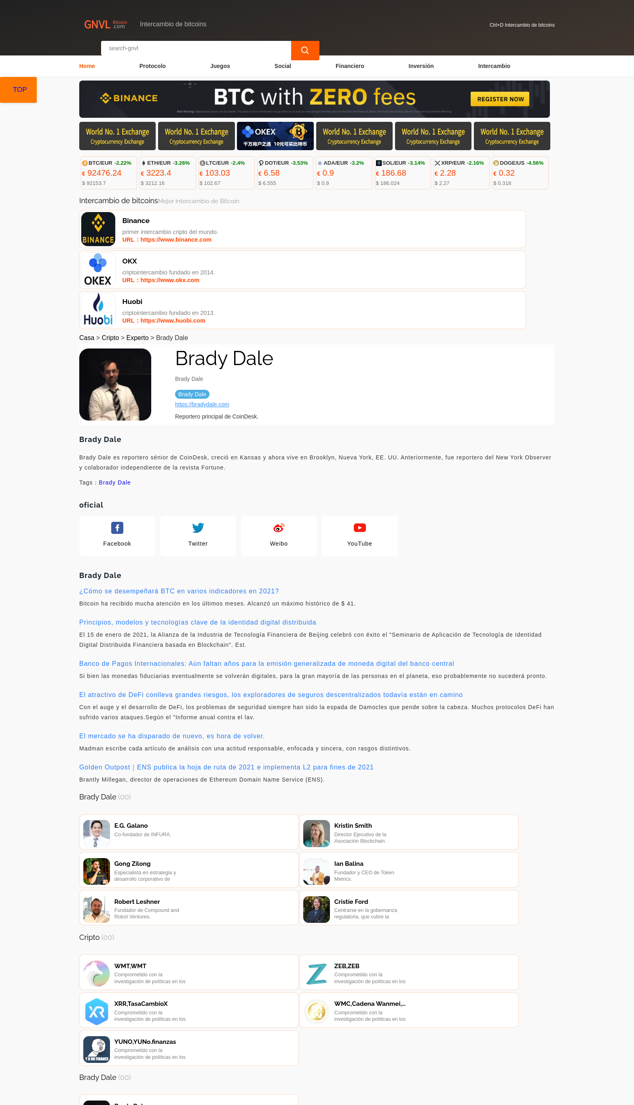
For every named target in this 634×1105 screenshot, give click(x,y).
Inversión (421, 59)
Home (87, 59)
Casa (86, 257)
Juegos (220, 59)
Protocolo (152, 59)
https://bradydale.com (202, 324)
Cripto (110, 257)
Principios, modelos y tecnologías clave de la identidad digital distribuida (197, 542)
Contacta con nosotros (192, 1057)
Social (283, 59)
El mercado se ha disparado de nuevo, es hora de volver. (172, 655)
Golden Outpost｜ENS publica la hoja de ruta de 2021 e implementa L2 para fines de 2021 (226, 687)
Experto (138, 257)
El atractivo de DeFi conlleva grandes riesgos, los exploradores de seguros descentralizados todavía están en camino (271, 614)
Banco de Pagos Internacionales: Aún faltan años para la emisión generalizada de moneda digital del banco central (266, 583)
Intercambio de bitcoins (229, 1095)
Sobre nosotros (256, 1057)
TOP (20, 90)
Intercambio (494, 59)
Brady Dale (115, 402)
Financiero (350, 59)
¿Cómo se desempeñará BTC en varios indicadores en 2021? (179, 511)
